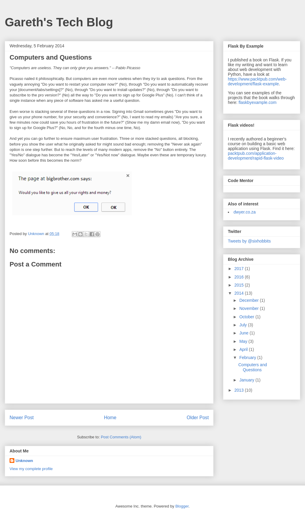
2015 (239, 285)
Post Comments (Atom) (121, 437)
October (247, 316)
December (249, 300)
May (243, 341)
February (248, 357)
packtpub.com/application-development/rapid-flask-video (256, 155)
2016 (239, 277)
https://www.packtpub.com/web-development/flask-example (257, 81)
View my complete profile (31, 468)
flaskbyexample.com (258, 102)
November (249, 308)
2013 (239, 390)
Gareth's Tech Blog (59, 22)
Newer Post (22, 417)
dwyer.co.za (245, 212)
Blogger (181, 506)
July (243, 324)
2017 (239, 268)
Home (110, 417)
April (244, 349)
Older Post (198, 417)
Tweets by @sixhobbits (249, 241)
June (244, 333)
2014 (239, 293)
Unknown (24, 460)
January (247, 380)
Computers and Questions (252, 367)
